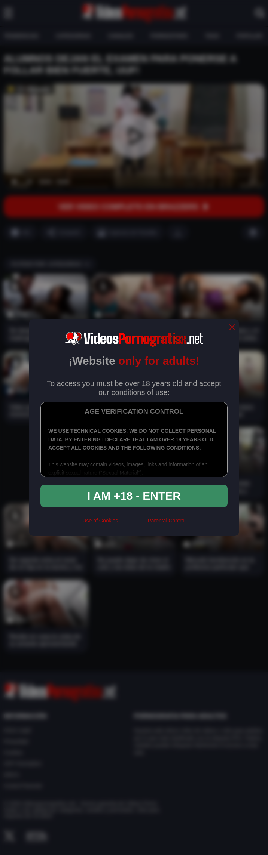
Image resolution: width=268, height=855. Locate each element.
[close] (232, 327)
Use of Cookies (100, 521)
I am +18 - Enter (134, 496)
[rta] (133, 524)
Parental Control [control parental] (166, 521)
